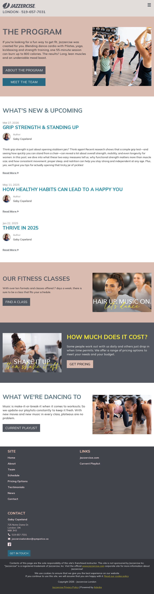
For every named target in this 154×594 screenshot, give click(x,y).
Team (11, 469)
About (12, 463)
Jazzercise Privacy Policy (65, 587)
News (11, 493)
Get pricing (80, 364)
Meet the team (24, 82)
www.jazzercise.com (93, 566)
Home (11, 457)
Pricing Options (18, 481)
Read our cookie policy (116, 576)
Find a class (16, 302)
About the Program (24, 70)
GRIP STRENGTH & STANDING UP (41, 127)
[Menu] (149, 5)
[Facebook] (9, 544)
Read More (10, 173)
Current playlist (21, 428)
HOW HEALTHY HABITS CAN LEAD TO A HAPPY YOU (63, 189)
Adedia (98, 587)
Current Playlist (90, 463)
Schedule (13, 475)
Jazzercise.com (89, 457)
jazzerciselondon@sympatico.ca (30, 538)
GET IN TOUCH (19, 553)
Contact (13, 499)
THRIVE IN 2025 (20, 228)
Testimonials (16, 487)
